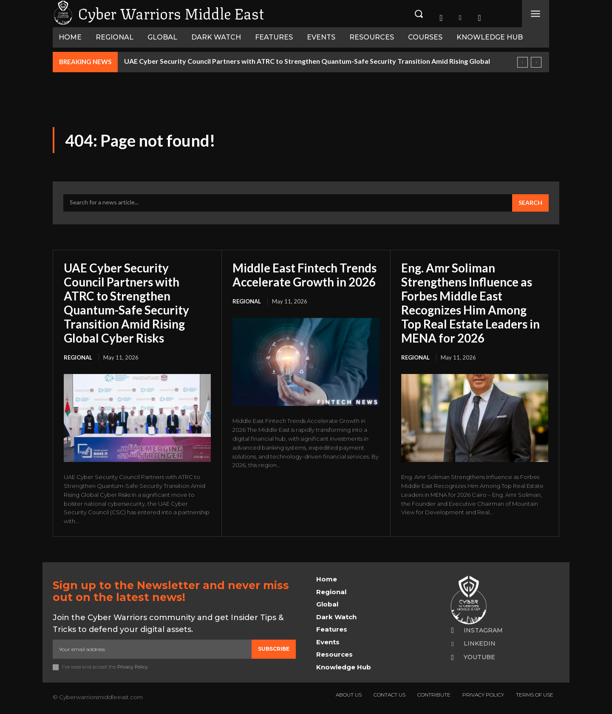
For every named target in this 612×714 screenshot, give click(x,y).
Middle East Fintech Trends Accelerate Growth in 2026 (305, 275)
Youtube (479, 655)
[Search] (530, 203)
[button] (418, 13)
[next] (536, 62)
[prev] (522, 62)
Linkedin (480, 642)
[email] (152, 647)
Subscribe (273, 646)
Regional (78, 355)
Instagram (483, 628)
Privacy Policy (132, 665)
